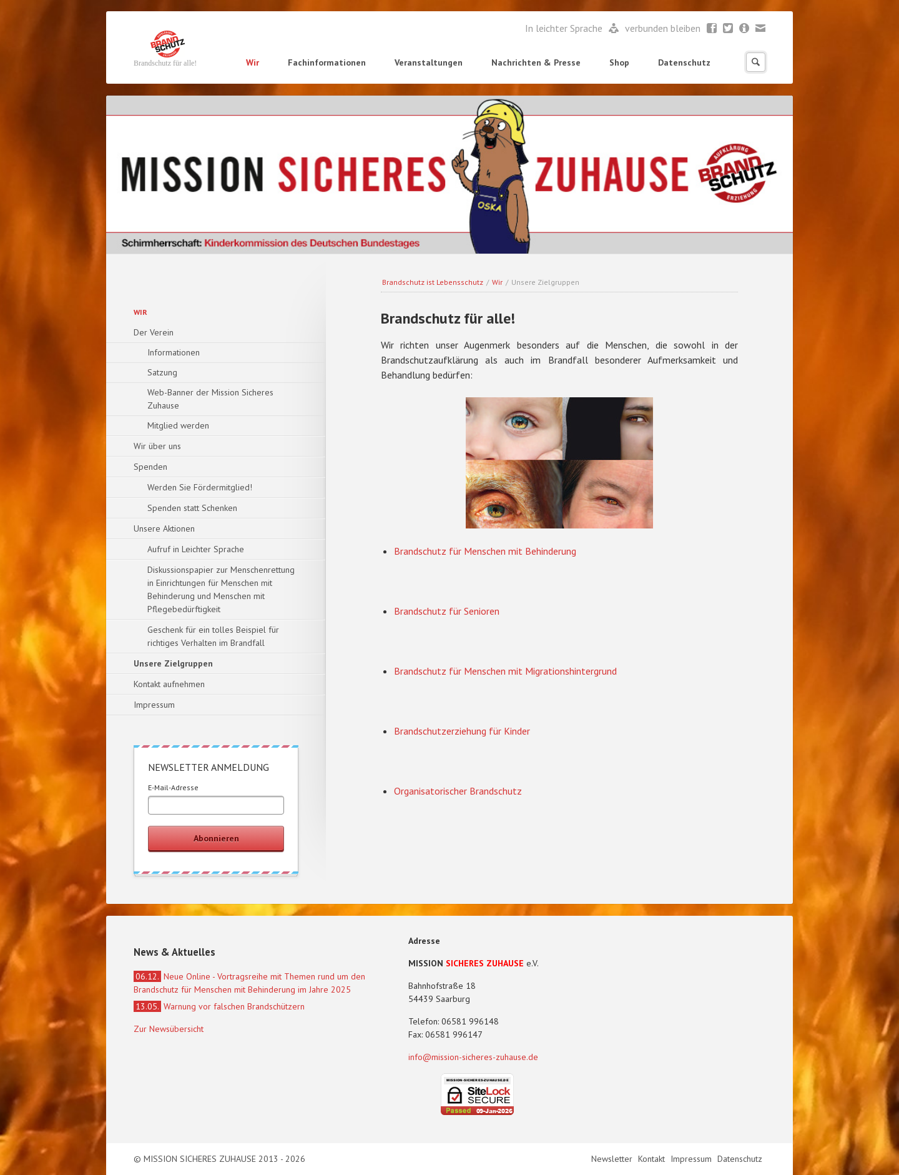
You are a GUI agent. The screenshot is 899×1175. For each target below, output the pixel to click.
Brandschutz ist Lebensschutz (432, 282)
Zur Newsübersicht (169, 1028)
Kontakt (652, 1158)
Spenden (150, 466)
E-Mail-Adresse (173, 787)
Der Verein (154, 332)
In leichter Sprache (565, 28)
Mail (760, 29)
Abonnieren (216, 838)
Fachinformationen (327, 62)
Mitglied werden (178, 425)
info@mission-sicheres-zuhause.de (473, 1057)
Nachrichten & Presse (536, 62)
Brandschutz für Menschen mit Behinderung (485, 551)
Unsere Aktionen (164, 528)
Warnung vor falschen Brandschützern (219, 1006)
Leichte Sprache (614, 29)
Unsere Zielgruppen (173, 663)
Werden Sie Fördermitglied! (199, 487)
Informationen (173, 352)
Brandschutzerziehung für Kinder (462, 731)
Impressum (154, 704)
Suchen (756, 62)
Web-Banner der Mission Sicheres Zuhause (210, 399)
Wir (252, 62)
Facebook (712, 29)
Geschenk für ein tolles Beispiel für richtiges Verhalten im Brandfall (213, 636)
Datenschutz (684, 62)
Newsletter (744, 29)
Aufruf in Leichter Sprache (195, 549)
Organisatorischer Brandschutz (458, 791)
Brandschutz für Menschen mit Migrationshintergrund (505, 671)
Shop (619, 62)
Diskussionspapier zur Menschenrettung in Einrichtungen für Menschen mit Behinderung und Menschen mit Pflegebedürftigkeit (221, 589)
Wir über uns (157, 446)
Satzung (162, 372)
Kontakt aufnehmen (169, 684)
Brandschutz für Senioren (446, 611)
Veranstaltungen (429, 62)
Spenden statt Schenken (192, 507)
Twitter (728, 29)
